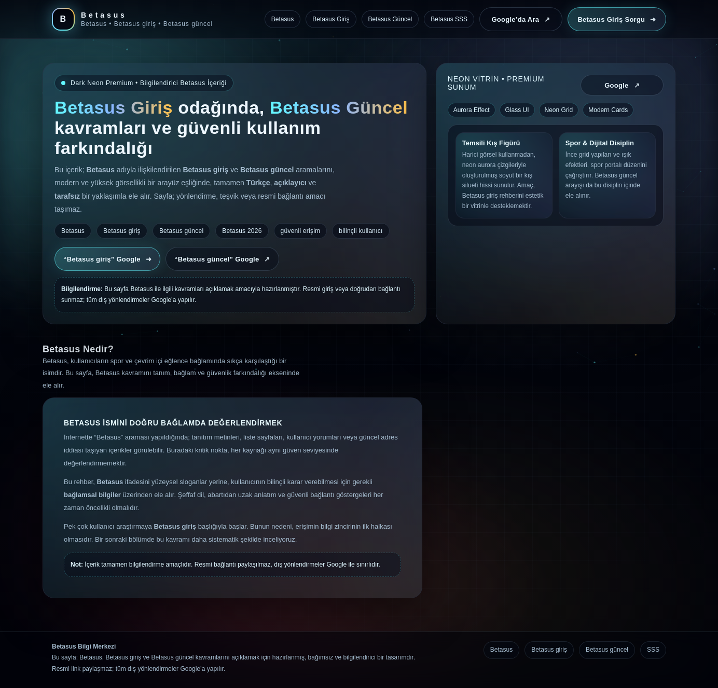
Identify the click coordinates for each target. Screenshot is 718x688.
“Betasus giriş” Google (107, 259)
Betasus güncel (607, 649)
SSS (653, 649)
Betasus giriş (549, 649)
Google (622, 85)
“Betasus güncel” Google (222, 259)
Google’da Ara (520, 19)
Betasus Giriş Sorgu (616, 19)
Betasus (501, 649)
